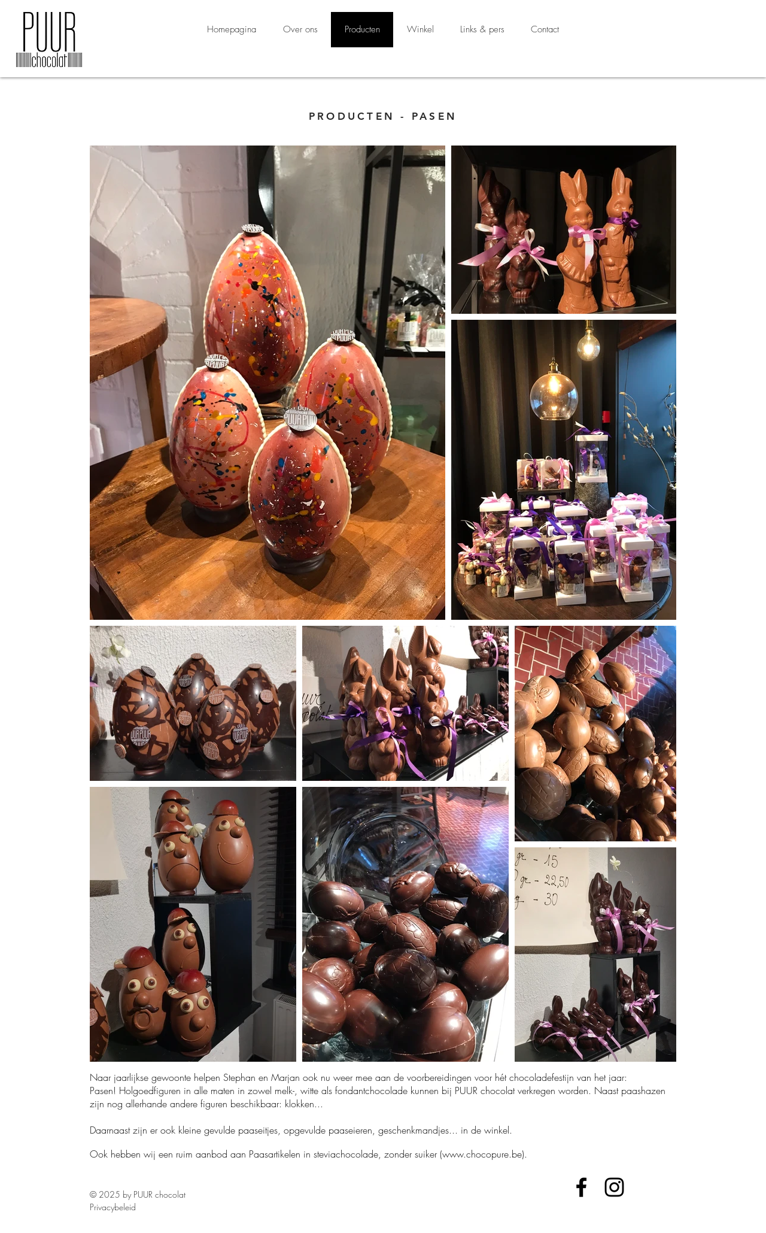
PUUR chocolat (159, 1194)
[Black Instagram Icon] (614, 1187)
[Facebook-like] (607, 1208)
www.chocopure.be (482, 1154)
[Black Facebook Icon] (581, 1187)
